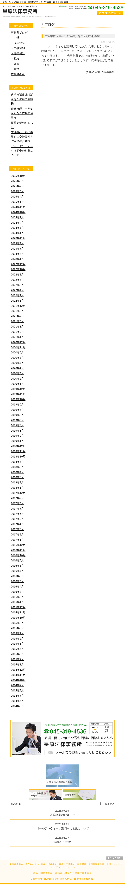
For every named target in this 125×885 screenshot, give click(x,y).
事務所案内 (17, 864)
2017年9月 (17, 498)
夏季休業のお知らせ (62, 815)
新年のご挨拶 (62, 842)
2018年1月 (17, 487)
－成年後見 (18, 43)
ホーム (6, 864)
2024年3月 (17, 227)
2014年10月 (18, 680)
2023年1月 (17, 259)
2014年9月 (17, 685)
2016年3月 (17, 591)
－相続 (15, 58)
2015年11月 (18, 612)
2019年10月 (18, 399)
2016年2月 (17, 597)
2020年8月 (17, 357)
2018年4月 (17, 472)
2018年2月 (17, 482)
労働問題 (81, 864)
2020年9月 (17, 352)
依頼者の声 (18, 74)
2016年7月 (17, 570)
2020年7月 (17, 363)
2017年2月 (17, 534)
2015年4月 (17, 648)
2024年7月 (17, 217)
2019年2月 (17, 435)
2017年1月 (17, 539)
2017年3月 (17, 529)
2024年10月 (18, 212)
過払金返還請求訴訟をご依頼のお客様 (22, 99)
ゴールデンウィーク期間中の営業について (22, 151)
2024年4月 (17, 222)
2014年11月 (18, 675)
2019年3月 (17, 430)
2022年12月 (18, 264)
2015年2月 (17, 659)
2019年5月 (17, 420)
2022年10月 (18, 269)
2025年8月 (17, 181)
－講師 (15, 63)
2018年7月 (17, 461)
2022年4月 (17, 290)
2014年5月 (17, 706)
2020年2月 (17, 378)
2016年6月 (17, 576)
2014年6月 (17, 700)
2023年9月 (17, 243)
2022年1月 (17, 300)
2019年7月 (17, 409)
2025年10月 (18, 175)
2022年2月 (17, 295)
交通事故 (70, 864)
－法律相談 (18, 53)
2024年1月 (17, 233)
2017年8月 (17, 503)
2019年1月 (17, 440)
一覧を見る (108, 804)
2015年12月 (18, 607)
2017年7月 (17, 508)
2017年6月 (17, 513)
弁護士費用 (105, 864)
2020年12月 (18, 342)
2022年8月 (17, 274)
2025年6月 (17, 191)
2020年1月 (17, 383)
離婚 (61, 864)
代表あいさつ (32, 864)
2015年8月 (17, 628)
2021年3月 (17, 326)
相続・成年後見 (49, 864)
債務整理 (92, 864)
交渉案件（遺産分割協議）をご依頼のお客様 (72, 36)
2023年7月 (17, 248)
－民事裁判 (18, 48)
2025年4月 (17, 196)
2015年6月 (17, 638)
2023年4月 (17, 253)
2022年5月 (17, 285)
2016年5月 (17, 581)
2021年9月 (17, 311)
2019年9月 (17, 404)
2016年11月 (18, 550)
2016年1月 (17, 602)
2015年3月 (17, 654)
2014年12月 (18, 669)
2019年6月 (17, 415)
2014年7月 (17, 695)
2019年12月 (18, 389)
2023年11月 (18, 238)
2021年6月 (17, 321)
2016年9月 (17, 560)
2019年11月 (18, 394)
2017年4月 (17, 524)
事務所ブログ (19, 32)
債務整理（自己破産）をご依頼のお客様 (22, 113)
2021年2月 (17, 331)
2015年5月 (17, 643)
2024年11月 (18, 207)
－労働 (15, 37)
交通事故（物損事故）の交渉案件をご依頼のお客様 (22, 137)
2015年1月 (17, 664)
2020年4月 (17, 368)
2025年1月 (17, 201)
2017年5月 (17, 518)
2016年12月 (18, 545)
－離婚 (15, 69)
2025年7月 (17, 186)
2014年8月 (17, 690)
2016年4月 (17, 586)
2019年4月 (17, 425)
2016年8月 (17, 565)
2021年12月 (18, 305)
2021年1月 (17, 337)
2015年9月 (17, 623)
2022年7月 (17, 279)
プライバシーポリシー (66, 867)
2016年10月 (18, 555)
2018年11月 (18, 451)
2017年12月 (18, 493)
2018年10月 (18, 456)
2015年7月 (17, 633)
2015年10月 (18, 617)
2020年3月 (17, 373)
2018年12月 (18, 446)
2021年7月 (17, 316)
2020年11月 (18, 347)
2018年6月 (17, 467)
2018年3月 (17, 477)
